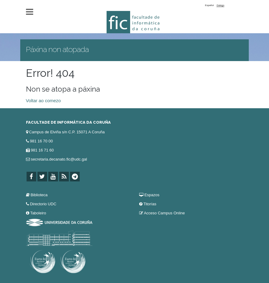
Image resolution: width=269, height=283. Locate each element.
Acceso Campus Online (164, 213)
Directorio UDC (43, 204)
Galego (220, 5)
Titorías (149, 204)
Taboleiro (38, 213)
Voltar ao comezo (43, 100)
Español (209, 5)
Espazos (151, 195)
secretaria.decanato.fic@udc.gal (59, 159)
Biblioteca (38, 195)
